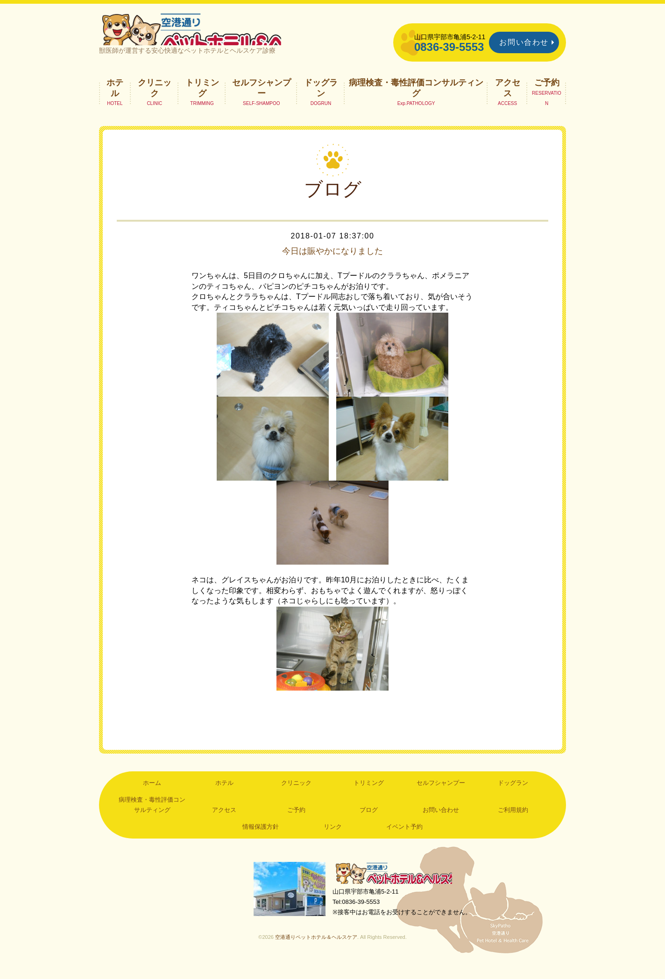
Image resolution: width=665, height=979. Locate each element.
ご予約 (546, 95)
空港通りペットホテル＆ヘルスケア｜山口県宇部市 (223, 35)
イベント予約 (404, 839)
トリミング (202, 101)
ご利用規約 (513, 822)
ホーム (152, 796)
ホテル (114, 101)
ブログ (369, 822)
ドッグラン (321, 101)
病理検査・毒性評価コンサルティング (416, 101)
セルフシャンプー (261, 101)
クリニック (154, 101)
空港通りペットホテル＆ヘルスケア (397, 887)
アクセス (507, 101)
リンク (333, 839)
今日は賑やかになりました (332, 264)
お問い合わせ (524, 42)
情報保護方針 (260, 839)
